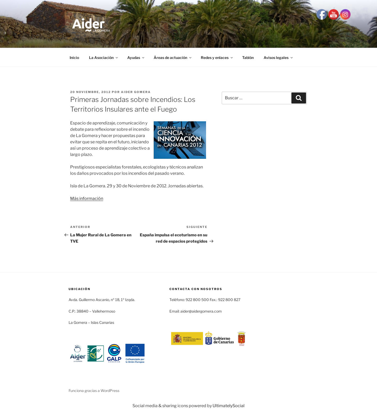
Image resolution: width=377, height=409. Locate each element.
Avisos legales (278, 57)
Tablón (248, 57)
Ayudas (136, 57)
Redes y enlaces (217, 57)
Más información (86, 198)
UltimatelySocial (229, 405)
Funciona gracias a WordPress (94, 390)
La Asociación (104, 57)
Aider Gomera (136, 92)
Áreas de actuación (173, 57)
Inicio (74, 57)
